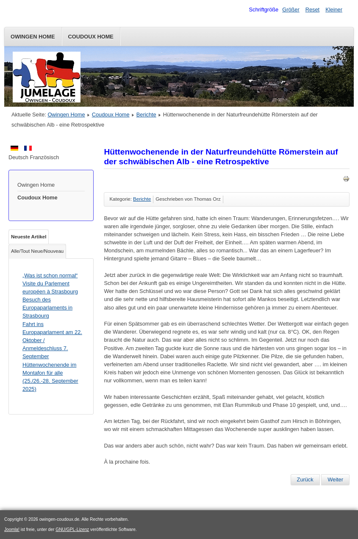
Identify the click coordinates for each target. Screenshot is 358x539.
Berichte (146, 114)
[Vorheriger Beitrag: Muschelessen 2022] (305, 479)
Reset (312, 9)
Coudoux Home (91, 36)
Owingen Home (33, 36)
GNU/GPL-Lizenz (72, 529)
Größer (291, 9)
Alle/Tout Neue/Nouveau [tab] (37, 251)
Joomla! (11, 529)
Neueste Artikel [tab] (28, 236)
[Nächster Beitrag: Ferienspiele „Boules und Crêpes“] (335, 479)
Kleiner (333, 9)
